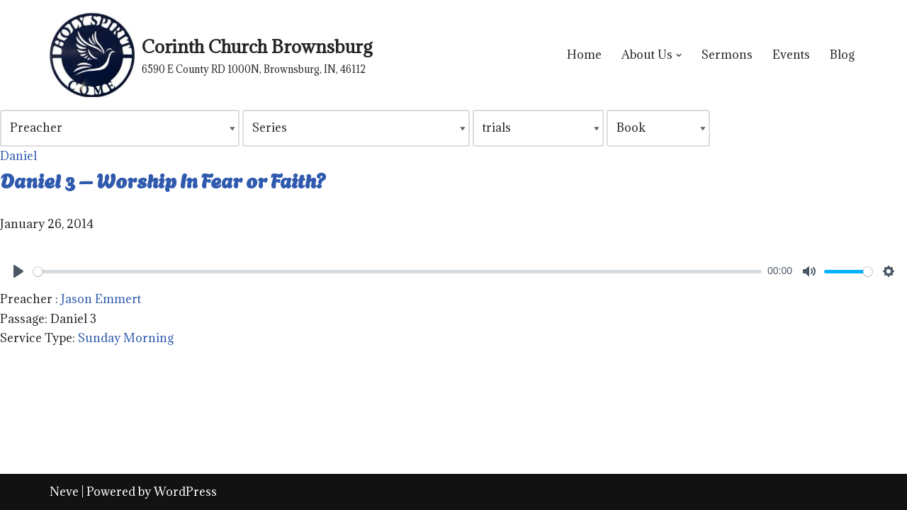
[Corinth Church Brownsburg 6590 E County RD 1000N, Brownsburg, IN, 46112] (211, 55)
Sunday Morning (126, 338)
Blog (842, 54)
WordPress (185, 491)
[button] (679, 55)
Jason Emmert (101, 299)
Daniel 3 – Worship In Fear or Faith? (163, 179)
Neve (64, 491)
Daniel (18, 156)
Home (584, 54)
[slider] (397, 271)
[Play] (18, 271)
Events (791, 54)
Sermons (727, 54)
